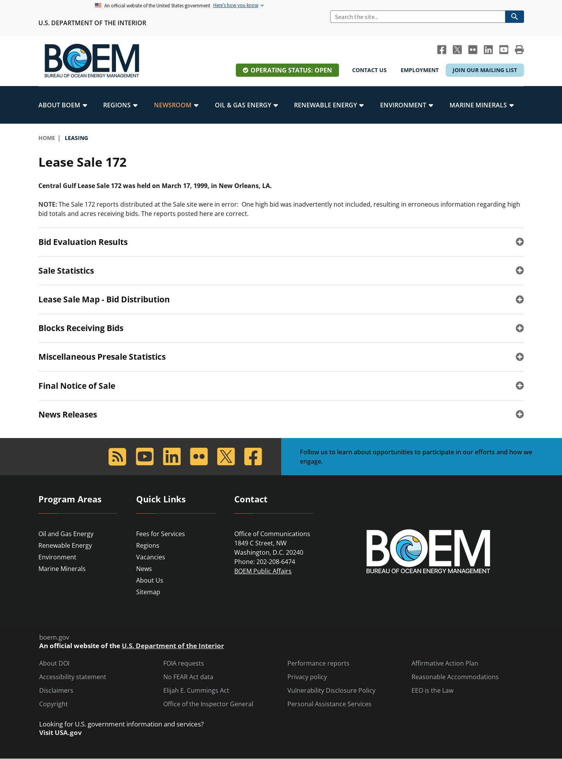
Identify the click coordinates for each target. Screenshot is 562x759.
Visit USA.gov (60, 732)
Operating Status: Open (291, 70)
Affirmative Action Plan (445, 663)
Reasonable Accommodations (455, 677)
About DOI (54, 663)
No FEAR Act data (188, 677)
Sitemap (148, 592)
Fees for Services (160, 534)
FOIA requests (183, 663)
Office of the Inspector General (208, 704)
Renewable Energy (65, 545)
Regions (147, 545)
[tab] (281, 242)
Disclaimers (56, 691)
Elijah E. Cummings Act (196, 691)
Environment (57, 557)
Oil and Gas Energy (65, 534)
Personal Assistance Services (329, 704)
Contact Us (369, 70)
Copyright (53, 704)
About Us (149, 580)
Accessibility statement (72, 677)
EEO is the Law (432, 691)
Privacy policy (307, 677)
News (144, 568)
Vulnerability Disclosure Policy (331, 691)
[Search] (417, 16)
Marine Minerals (62, 568)
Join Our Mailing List (485, 70)
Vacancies (150, 557)
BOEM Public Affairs (263, 571)
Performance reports (318, 663)
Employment (420, 70)
